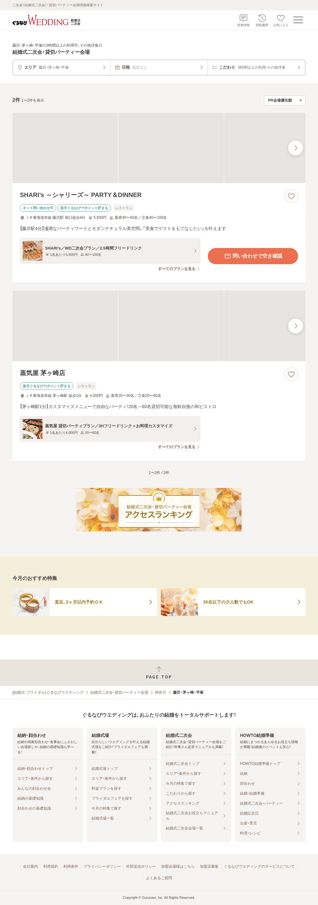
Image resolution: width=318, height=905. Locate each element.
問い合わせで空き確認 (253, 256)
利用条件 (70, 866)
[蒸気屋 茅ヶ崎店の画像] (159, 326)
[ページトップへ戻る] (159, 672)
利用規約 (50, 866)
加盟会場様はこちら (178, 866)
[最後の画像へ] (295, 147)
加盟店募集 (209, 866)
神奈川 (160, 692)
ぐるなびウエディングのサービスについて (259, 866)
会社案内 (30, 866)
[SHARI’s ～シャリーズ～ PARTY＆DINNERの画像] (159, 148)
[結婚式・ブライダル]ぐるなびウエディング (48, 692)
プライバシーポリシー (102, 866)
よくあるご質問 (159, 878)
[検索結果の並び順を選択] (285, 100)
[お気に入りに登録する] (291, 196)
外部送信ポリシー (141, 866)
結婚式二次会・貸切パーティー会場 (119, 692)
